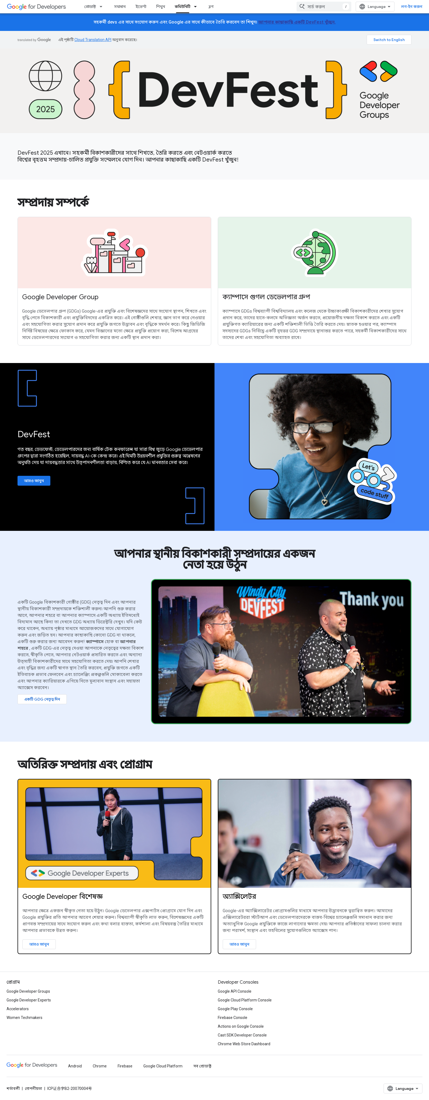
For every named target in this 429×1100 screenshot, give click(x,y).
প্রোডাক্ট (90, 6)
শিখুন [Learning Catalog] (160, 6)
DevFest (34, 434)
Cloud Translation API (92, 40)
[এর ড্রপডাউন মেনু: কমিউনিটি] (197, 6)
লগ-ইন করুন (411, 6)
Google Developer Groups (28, 991)
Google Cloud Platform (162, 1066)
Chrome (100, 1066)
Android (75, 1066)
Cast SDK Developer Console (242, 1035)
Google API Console (234, 991)
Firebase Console (232, 1017)
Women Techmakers (24, 1017)
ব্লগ (211, 6)
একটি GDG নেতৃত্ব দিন (42, 699)
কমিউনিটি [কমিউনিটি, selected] (182, 6)
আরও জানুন (34, 480)
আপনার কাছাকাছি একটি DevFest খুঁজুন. (297, 22)
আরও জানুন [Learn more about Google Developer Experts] (39, 944)
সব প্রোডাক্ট (202, 1066)
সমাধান (120, 6)
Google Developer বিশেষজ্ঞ (62, 896)
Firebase (125, 1066)
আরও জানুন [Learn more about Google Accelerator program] (239, 944)
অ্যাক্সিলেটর (239, 896)
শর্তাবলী (13, 1088)
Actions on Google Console (241, 1026)
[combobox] (324, 6)
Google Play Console (235, 1009)
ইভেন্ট (140, 6)
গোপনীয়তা (33, 1088)
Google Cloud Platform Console (245, 1000)
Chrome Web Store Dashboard (244, 1044)
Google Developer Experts (29, 1000)
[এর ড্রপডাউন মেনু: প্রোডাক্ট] (102, 6)
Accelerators (18, 1009)
